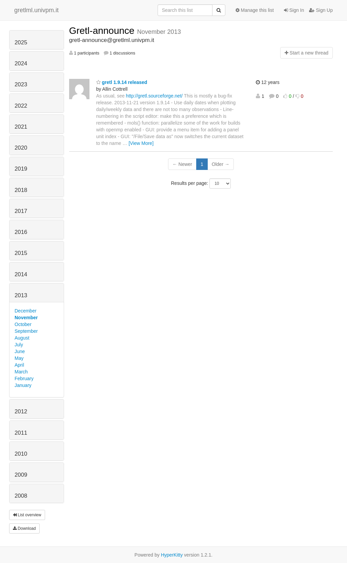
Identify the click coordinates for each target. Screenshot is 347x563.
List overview (27, 515)
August (22, 338)
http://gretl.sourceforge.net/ (154, 96)
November (26, 317)
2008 (21, 496)
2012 (21, 411)
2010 (21, 454)
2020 (21, 148)
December (26, 310)
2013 (21, 295)
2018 (21, 190)
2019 (21, 169)
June (20, 351)
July (19, 344)
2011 (21, 433)
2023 (21, 84)
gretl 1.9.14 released (121, 82)
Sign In (294, 10)
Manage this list (255, 10)
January (23, 385)
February (24, 378)
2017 (21, 211)
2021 (21, 127)
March (21, 371)
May (19, 358)
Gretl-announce (103, 30)
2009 (21, 475)
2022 (21, 106)
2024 (21, 63)
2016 (21, 232)
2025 (21, 42)
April (19, 365)
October (23, 324)
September (26, 331)
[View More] (141, 143)
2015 (21, 253)
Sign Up (321, 10)
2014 (21, 274)
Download (24, 528)
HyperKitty (172, 555)
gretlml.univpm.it (36, 10)
